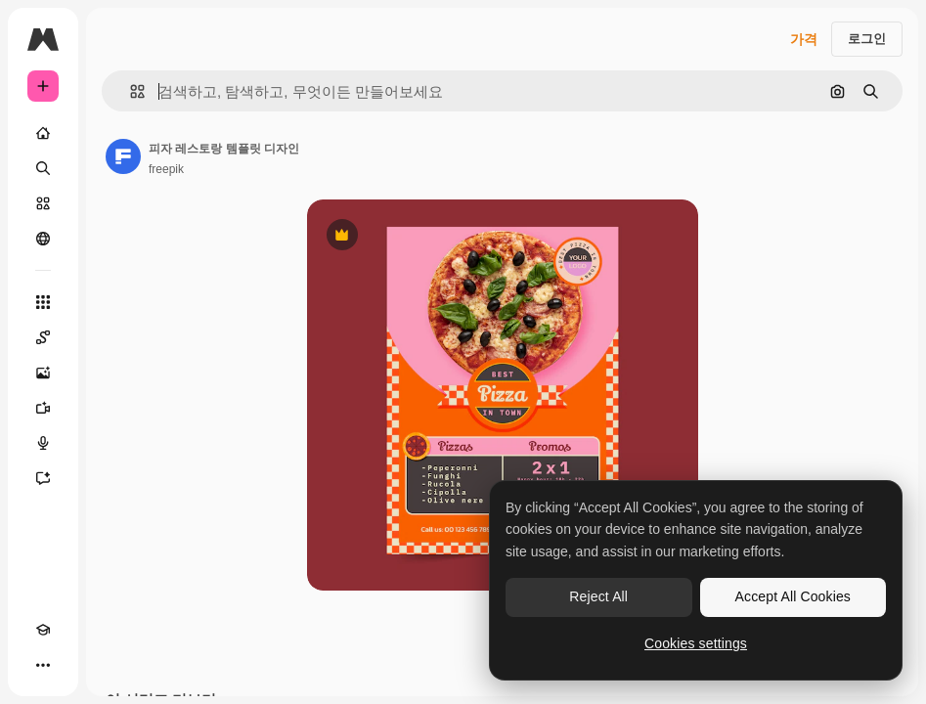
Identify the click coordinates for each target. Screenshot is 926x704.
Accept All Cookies (793, 596)
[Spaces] (43, 337)
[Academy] (43, 629)
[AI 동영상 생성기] (43, 407)
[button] (129, 91)
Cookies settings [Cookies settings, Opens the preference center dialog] (695, 643)
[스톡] (43, 203)
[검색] (43, 168)
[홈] (43, 133)
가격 (803, 39)
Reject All (598, 596)
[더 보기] (43, 665)
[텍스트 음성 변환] (43, 443)
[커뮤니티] (43, 238)
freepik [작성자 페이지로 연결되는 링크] (166, 169)
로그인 (867, 38)
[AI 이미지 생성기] (43, 372)
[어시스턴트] (43, 478)
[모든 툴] (43, 302)
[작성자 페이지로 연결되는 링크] (123, 156)
